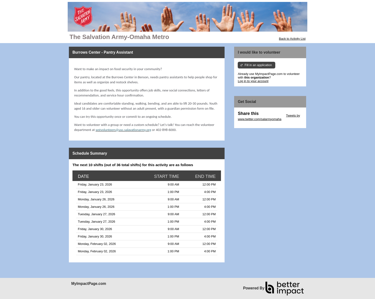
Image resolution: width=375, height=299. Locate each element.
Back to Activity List (292, 38)
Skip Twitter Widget (272, 115)
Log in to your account (253, 81)
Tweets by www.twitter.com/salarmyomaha (269, 117)
